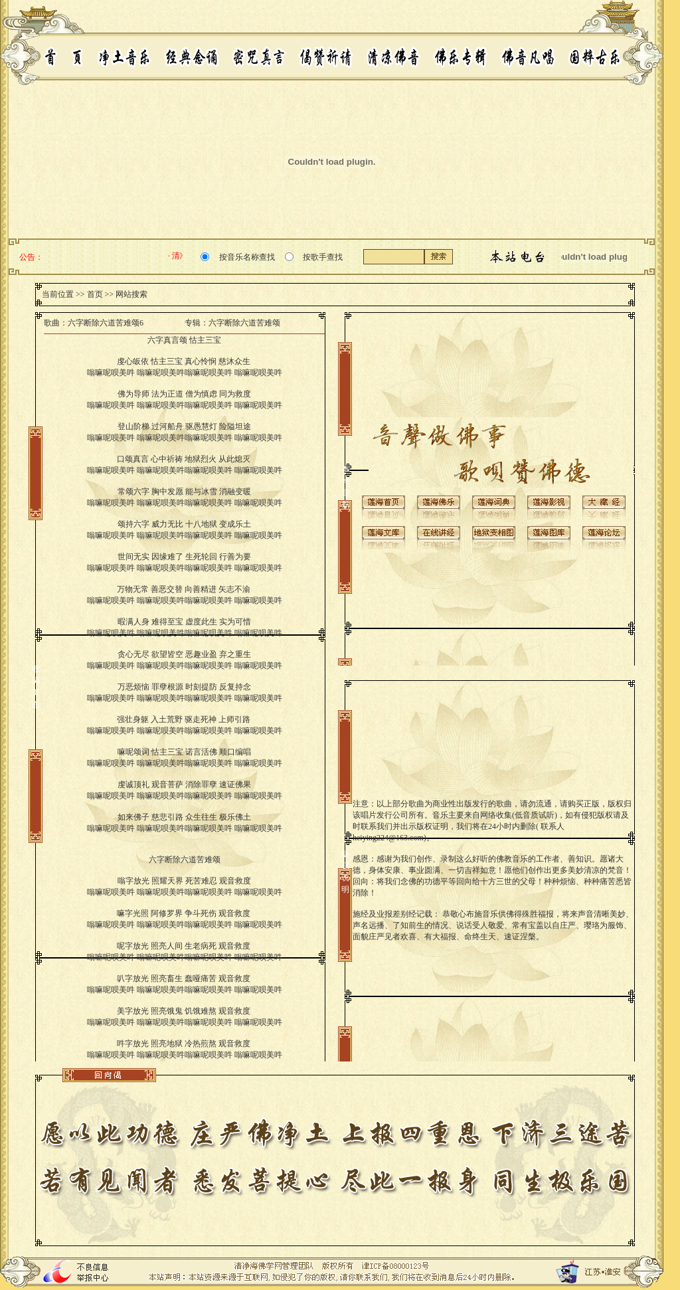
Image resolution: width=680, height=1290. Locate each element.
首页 (95, 294)
